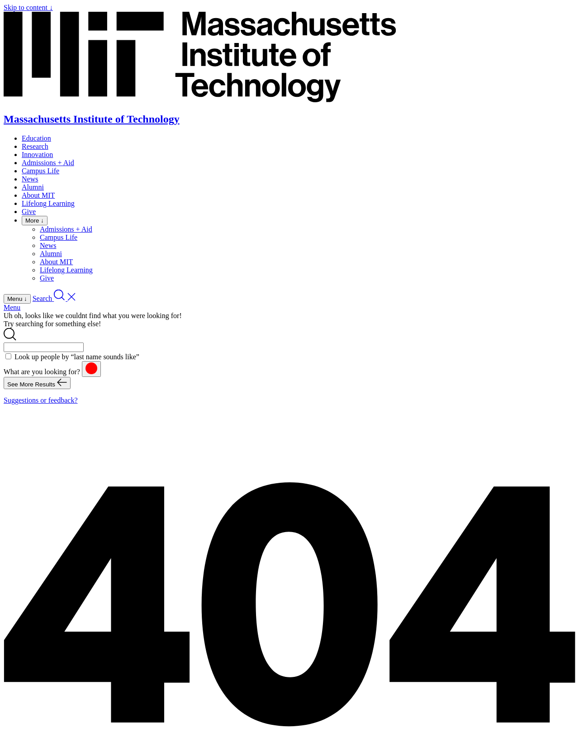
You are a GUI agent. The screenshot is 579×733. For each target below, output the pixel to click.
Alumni (33, 187)
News (30, 179)
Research (35, 146)
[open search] (54, 298)
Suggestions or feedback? (41, 400)
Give (29, 211)
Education (36, 138)
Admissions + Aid (48, 163)
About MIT (38, 195)
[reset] (91, 369)
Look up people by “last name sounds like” (76, 357)
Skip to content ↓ (28, 7)
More (34, 220)
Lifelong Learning (48, 203)
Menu (12, 307)
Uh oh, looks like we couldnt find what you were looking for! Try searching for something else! (93, 320)
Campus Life (40, 171)
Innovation (37, 154)
